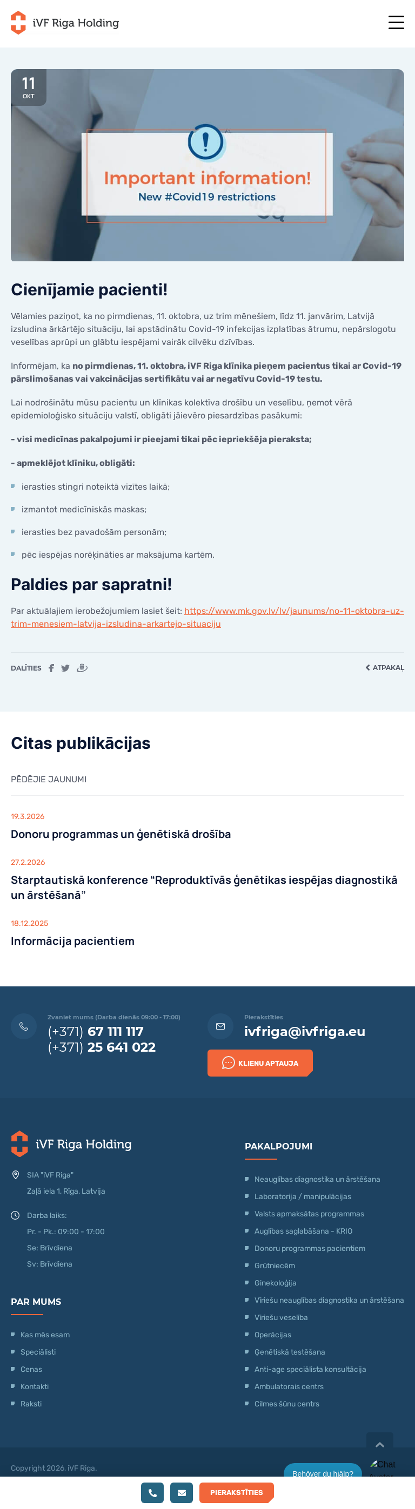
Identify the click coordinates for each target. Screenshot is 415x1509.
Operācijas (273, 1334)
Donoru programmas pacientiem (310, 1248)
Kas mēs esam (45, 1334)
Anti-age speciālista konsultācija (310, 1369)
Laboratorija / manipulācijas (303, 1196)
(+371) (96, 1031)
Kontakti (35, 1386)
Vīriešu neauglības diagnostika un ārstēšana (329, 1300)
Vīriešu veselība (281, 1317)
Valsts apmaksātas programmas (309, 1214)
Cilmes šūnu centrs (287, 1404)
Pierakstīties (236, 1492)
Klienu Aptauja (260, 1062)
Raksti (31, 1404)
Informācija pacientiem (73, 940)
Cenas (31, 1369)
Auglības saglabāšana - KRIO (303, 1231)
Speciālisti (38, 1352)
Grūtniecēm (275, 1265)
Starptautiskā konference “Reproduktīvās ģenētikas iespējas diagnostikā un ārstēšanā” (204, 887)
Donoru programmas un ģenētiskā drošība (121, 834)
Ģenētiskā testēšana (290, 1352)
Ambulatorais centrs (289, 1386)
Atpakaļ (384, 668)
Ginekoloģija (276, 1283)
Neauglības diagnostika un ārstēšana (317, 1179)
